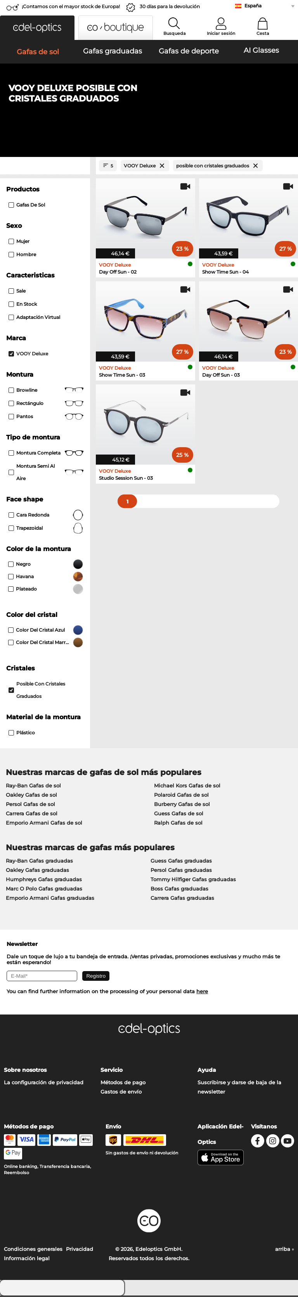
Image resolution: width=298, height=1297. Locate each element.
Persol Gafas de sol (30, 806)
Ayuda (207, 1071)
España (253, 6)
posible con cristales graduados (37, 691)
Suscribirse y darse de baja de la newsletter (239, 1088)
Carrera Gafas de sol (31, 815)
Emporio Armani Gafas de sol (44, 824)
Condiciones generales (33, 1250)
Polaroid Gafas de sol (181, 796)
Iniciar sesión (221, 33)
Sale (17, 292)
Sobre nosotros (25, 1071)
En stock (23, 305)
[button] (37, 28)
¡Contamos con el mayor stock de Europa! (71, 6)
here (202, 993)
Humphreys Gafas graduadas (44, 881)
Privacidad (79, 1250)
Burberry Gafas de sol (182, 806)
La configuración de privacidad (43, 1084)
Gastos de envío (121, 1093)
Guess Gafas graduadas (181, 862)
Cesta (262, 33)
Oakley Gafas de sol (31, 796)
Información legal (27, 1260)
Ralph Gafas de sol (178, 824)
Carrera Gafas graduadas (182, 899)
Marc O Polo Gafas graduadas (44, 890)
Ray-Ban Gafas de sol (33, 787)
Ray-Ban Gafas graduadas (39, 862)
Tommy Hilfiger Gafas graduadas (193, 881)
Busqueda (174, 33)
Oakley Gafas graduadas (37, 871)
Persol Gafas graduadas (181, 871)
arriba (284, 1250)
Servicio (111, 1071)
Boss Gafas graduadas (179, 890)
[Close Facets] (45, 167)
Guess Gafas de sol (178, 815)
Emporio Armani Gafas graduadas (50, 899)
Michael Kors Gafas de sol (187, 787)
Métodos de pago (123, 1084)
